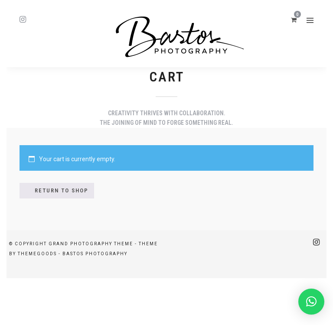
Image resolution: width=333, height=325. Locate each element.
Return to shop (61, 190)
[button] (311, 302)
